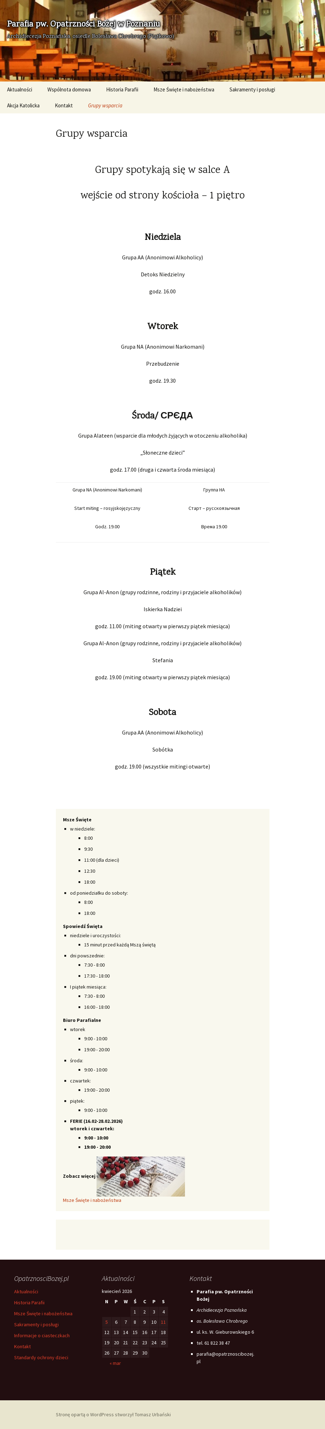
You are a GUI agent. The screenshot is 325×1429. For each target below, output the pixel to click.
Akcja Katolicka (23, 105)
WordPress (102, 1414)
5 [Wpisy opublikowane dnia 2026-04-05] (106, 1322)
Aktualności (19, 89)
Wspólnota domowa (69, 89)
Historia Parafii (122, 89)
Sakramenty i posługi (252, 89)
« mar (115, 1363)
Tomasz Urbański (153, 1414)
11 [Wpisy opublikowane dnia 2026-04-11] (163, 1322)
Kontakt (64, 105)
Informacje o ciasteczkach (42, 1335)
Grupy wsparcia (105, 105)
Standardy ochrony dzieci (41, 1357)
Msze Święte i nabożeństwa (183, 89)
